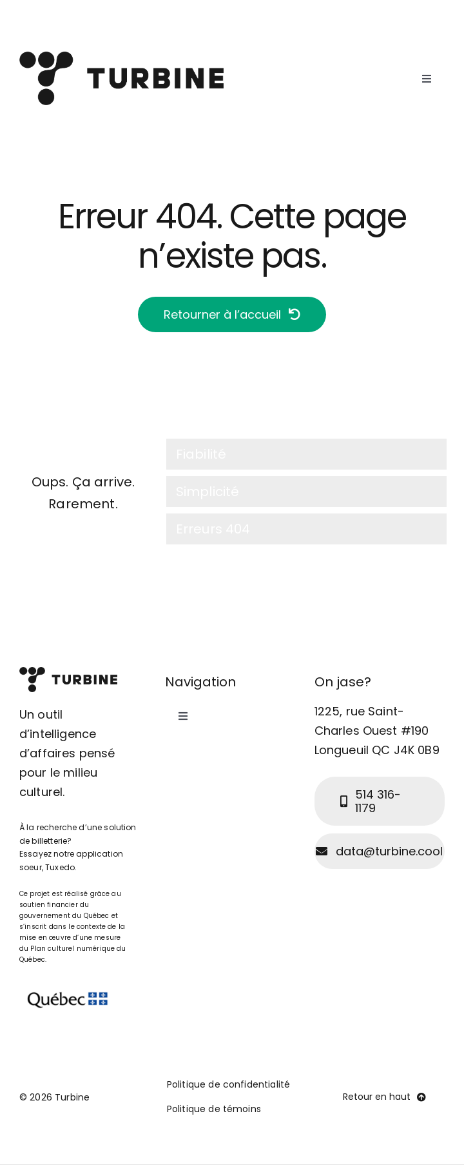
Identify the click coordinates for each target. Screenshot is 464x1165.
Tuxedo (60, 867)
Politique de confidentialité (228, 1084)
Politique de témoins (214, 1108)
